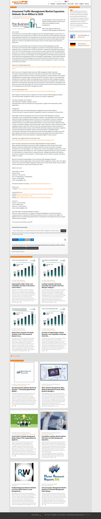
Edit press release (32, 248)
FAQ (45, 514)
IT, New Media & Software (52, 484)
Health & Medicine (21, 280)
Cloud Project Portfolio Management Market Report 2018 (23, 434)
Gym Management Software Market (19, 385)
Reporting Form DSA (79, 514)
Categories (52, 3)
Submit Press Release (61, 3)
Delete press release (19, 248)
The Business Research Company (27, 18)
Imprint (60, 1)
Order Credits (71, 3)
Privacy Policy (54, 514)
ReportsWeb (14, 485)
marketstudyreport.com (47, 385)
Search (85, 1)
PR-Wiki (55, 1)
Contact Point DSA (70, 514)
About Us (87, 3)
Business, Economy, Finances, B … (24, 384)
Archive (76, 3)
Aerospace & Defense (27, 16)
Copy (63, 230)
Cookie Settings (87, 514)
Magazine (81, 3)
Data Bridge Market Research (48, 434)
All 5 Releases (15, 356)
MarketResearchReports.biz (47, 485)
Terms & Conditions (62, 514)
